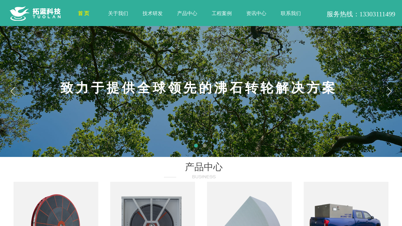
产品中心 (187, 13)
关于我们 (118, 13)
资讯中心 (256, 13)
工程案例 (222, 13)
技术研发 (153, 13)
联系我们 (291, 13)
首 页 (83, 13)
